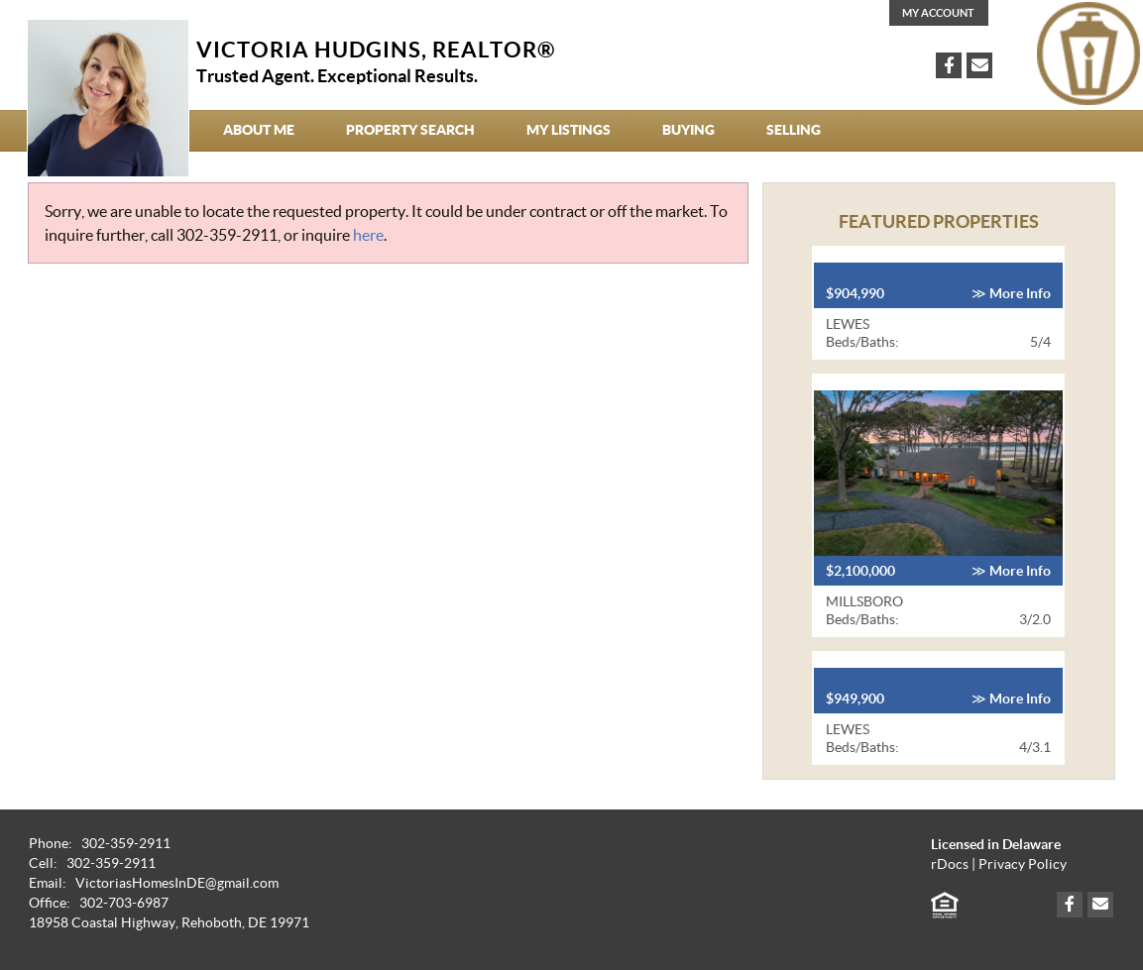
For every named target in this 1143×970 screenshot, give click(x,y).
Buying (688, 130)
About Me (258, 130)
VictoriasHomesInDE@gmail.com (177, 883)
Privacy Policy (1022, 864)
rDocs (950, 864)
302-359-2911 (227, 235)
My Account (938, 13)
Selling (793, 130)
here (368, 235)
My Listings (568, 130)
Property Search (410, 130)
